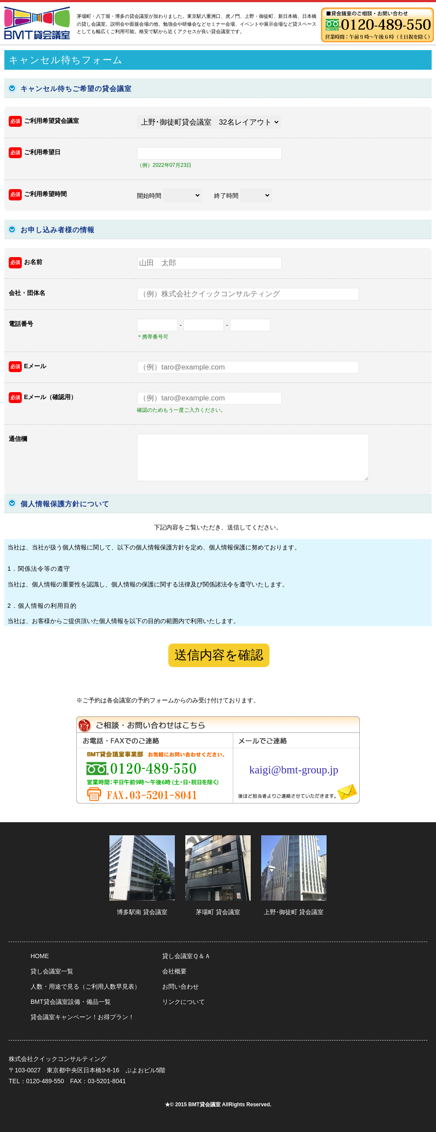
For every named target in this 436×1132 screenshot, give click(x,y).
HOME (40, 955)
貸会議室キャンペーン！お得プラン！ (82, 1016)
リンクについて (183, 1001)
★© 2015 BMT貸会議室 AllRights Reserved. (218, 1104)
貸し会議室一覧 (52, 971)
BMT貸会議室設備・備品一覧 (71, 1001)
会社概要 (174, 971)
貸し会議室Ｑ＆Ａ (186, 955)
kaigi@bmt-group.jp (293, 770)
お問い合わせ (180, 986)
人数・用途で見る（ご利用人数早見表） (85, 986)
